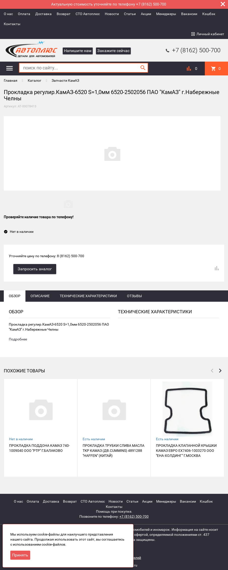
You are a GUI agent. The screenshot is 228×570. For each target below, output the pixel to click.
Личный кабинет (210, 34)
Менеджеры (166, 14)
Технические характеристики (88, 296)
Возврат (64, 14)
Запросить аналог (35, 269)
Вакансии (189, 14)
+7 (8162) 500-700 (192, 50)
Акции (146, 14)
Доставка (43, 14)
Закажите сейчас (113, 50)
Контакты (12, 24)
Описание (40, 296)
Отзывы (134, 296)
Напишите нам (77, 50)
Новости (112, 14)
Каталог (34, 80)
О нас (8, 14)
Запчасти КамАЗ (65, 80)
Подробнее (18, 340)
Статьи (130, 14)
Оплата (24, 14)
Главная (10, 80)
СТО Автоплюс (88, 14)
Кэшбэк (208, 14)
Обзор (14, 296)
